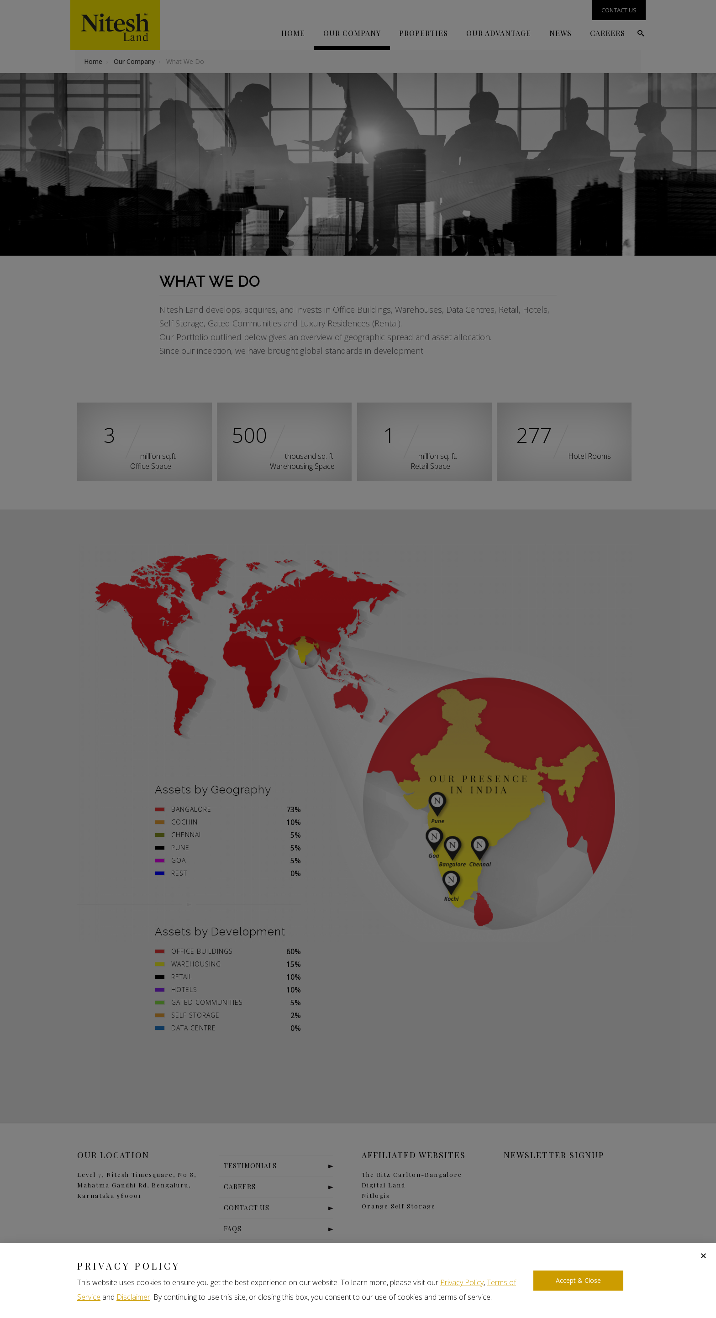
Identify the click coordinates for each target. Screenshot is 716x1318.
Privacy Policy (462, 1282)
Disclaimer (133, 1297)
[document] (358, 659)
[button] (703, 1255)
